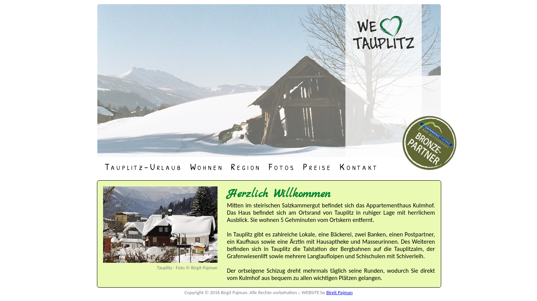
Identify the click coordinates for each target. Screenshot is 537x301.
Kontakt (359, 166)
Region (246, 166)
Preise (317, 166)
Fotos (282, 166)
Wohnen (207, 166)
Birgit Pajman (339, 292)
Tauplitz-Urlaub (143, 166)
